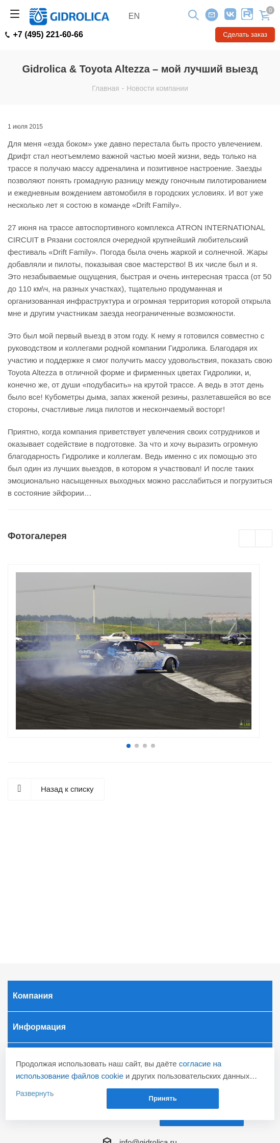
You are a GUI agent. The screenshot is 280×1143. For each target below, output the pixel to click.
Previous (247, 539)
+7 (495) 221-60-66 (44, 35)
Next (264, 539)
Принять (163, 1098)
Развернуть (35, 1093)
